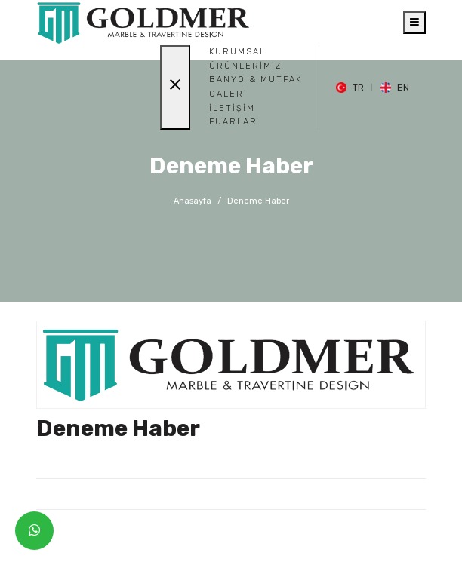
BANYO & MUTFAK (255, 79)
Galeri (228, 94)
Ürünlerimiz (245, 66)
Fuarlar (233, 122)
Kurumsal (237, 52)
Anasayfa (192, 201)
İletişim (232, 108)
